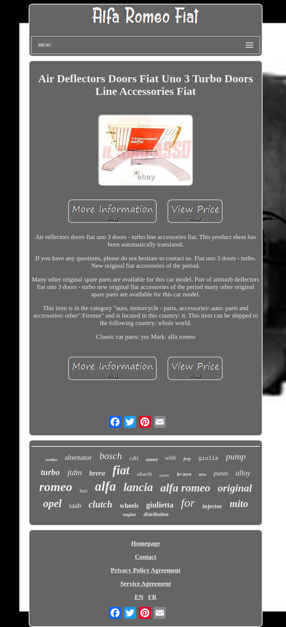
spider (164, 475)
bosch (110, 456)
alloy (242, 473)
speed (152, 459)
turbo (50, 472)
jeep (187, 458)
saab (75, 505)
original (235, 488)
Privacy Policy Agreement (146, 570)
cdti (133, 458)
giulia (208, 458)
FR (152, 597)
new (202, 474)
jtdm (74, 472)
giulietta (160, 504)
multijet (51, 460)
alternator (78, 457)
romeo (55, 487)
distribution (156, 514)
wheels (129, 505)
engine (129, 514)
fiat (121, 470)
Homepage (145, 543)
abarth (144, 474)
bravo (184, 474)
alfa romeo (185, 487)
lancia (138, 487)
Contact (145, 556)
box (84, 491)
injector (212, 506)
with (170, 457)
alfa (105, 486)
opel (52, 503)
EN (138, 597)
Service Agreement (145, 583)
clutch (100, 504)
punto (221, 473)
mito (239, 503)
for (188, 502)
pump (235, 456)
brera (97, 473)
